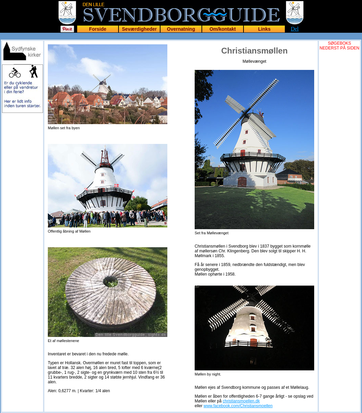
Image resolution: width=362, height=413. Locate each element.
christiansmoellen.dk (241, 401)
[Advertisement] (22, 215)
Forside (98, 29)
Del (294, 29)
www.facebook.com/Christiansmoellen (238, 405)
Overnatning (181, 29)
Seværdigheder (139, 29)
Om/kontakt (222, 29)
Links (264, 29)
